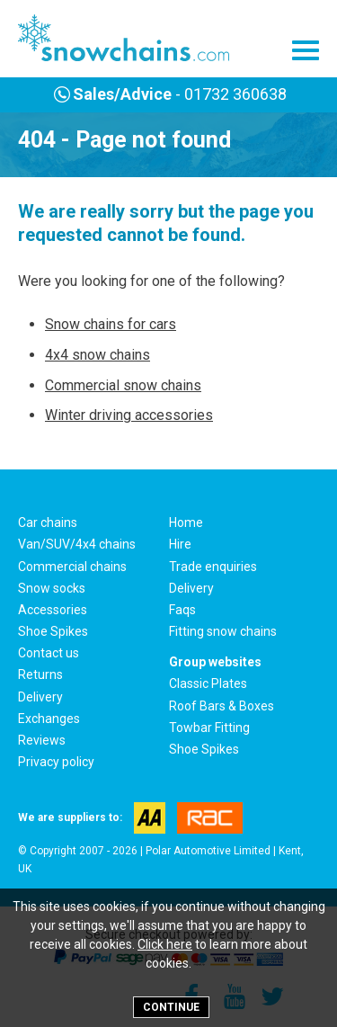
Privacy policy (56, 762)
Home (186, 522)
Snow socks (51, 588)
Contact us (48, 653)
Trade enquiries (213, 566)
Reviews (42, 740)
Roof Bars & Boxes (221, 706)
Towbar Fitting (209, 727)
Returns (40, 674)
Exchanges (49, 718)
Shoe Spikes (53, 631)
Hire (180, 544)
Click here (164, 944)
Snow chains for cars (110, 324)
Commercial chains (72, 566)
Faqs (182, 610)
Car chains (47, 522)
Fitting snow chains (223, 631)
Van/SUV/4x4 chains (77, 544)
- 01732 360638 (168, 94)
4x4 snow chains (97, 354)
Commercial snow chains (123, 385)
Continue (171, 1007)
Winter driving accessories (129, 415)
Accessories (52, 610)
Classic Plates (208, 683)
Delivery (191, 588)
